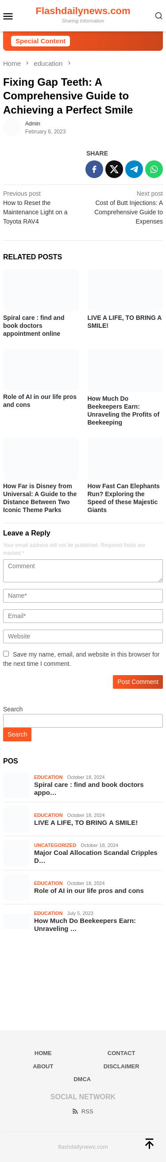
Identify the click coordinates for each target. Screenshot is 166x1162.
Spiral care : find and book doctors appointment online (33, 325)
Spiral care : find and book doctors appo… (89, 788)
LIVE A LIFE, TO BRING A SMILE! (86, 822)
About (43, 1066)
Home (43, 1053)
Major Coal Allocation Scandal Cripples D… (96, 856)
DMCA (82, 1079)
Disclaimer (121, 1066)
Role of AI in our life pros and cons (89, 890)
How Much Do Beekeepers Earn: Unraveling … (85, 924)
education (48, 777)
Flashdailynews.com (83, 10)
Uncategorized (55, 845)
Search (13, 709)
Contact (121, 1053)
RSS (82, 1111)
